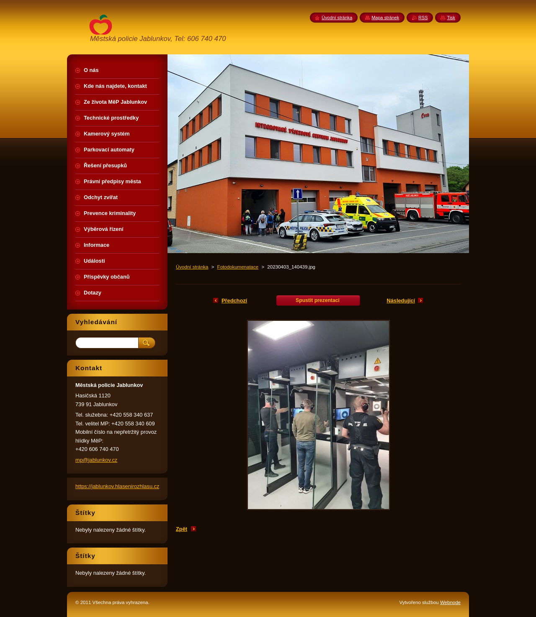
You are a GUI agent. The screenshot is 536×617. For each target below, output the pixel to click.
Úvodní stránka (192, 266)
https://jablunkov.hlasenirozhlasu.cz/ (118, 486)
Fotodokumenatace (238, 266)
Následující (401, 300)
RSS (423, 17)
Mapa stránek (385, 17)
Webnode (450, 602)
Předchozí (234, 300)
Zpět (181, 529)
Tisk (451, 17)
